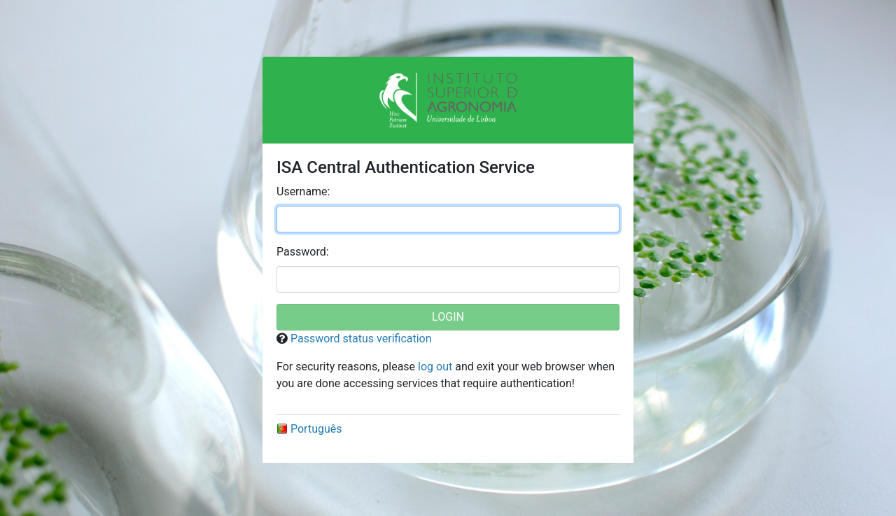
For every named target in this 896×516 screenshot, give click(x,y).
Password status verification (361, 338)
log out (435, 366)
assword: (302, 251)
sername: (303, 191)
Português (309, 428)
